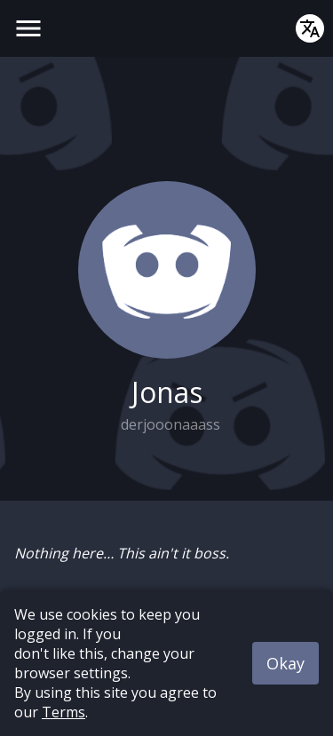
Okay (285, 663)
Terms (63, 712)
